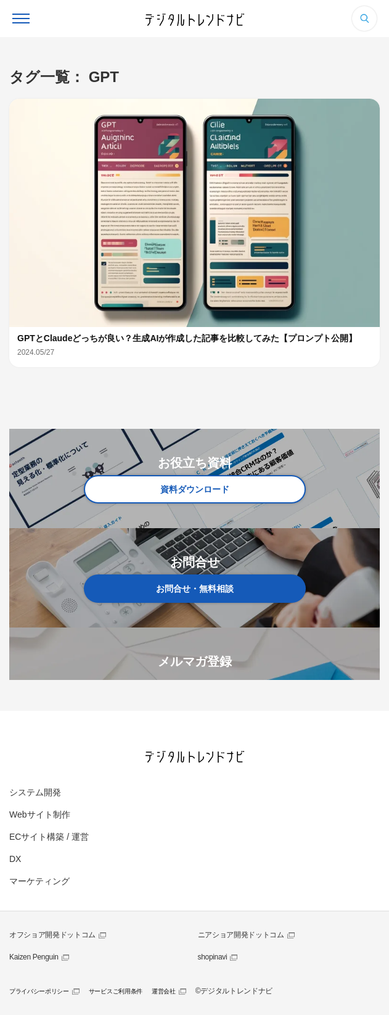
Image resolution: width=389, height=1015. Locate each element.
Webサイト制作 (39, 814)
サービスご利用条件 (115, 991)
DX (15, 859)
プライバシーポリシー (39, 991)
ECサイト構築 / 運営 (49, 837)
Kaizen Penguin (34, 957)
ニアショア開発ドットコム (241, 934)
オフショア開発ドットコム (52, 934)
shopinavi (212, 957)
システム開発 (35, 792)
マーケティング (39, 881)
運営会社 (164, 991)
